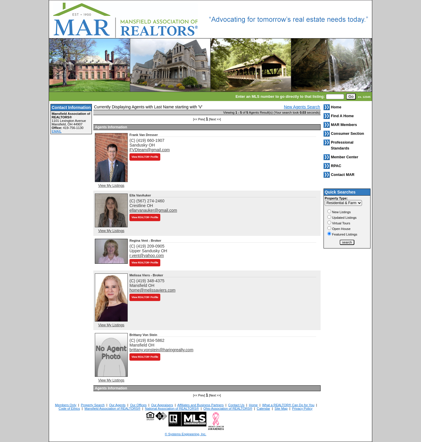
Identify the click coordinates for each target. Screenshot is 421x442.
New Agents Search (302, 107)
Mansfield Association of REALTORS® (113, 408)
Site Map (281, 408)
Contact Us (236, 405)
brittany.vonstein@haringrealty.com (161, 349)
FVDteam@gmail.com (149, 149)
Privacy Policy (302, 408)
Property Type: (336, 198)
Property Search (93, 405)
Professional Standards (342, 145)
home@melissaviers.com (152, 290)
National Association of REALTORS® (172, 408)
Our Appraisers (162, 405)
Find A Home (342, 116)
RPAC (336, 166)
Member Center (344, 157)
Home (253, 405)
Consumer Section (347, 133)
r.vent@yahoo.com (146, 255)
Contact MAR (342, 174)
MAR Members (344, 124)
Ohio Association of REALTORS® (227, 408)
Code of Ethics (69, 408)
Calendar (263, 408)
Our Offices (138, 405)
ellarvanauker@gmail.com (153, 210)
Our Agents (117, 405)
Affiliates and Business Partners (200, 405)
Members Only (65, 405)
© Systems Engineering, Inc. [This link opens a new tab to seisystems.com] (185, 434)
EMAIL (57, 131)
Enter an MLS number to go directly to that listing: (280, 96)
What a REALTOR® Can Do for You (288, 405)
